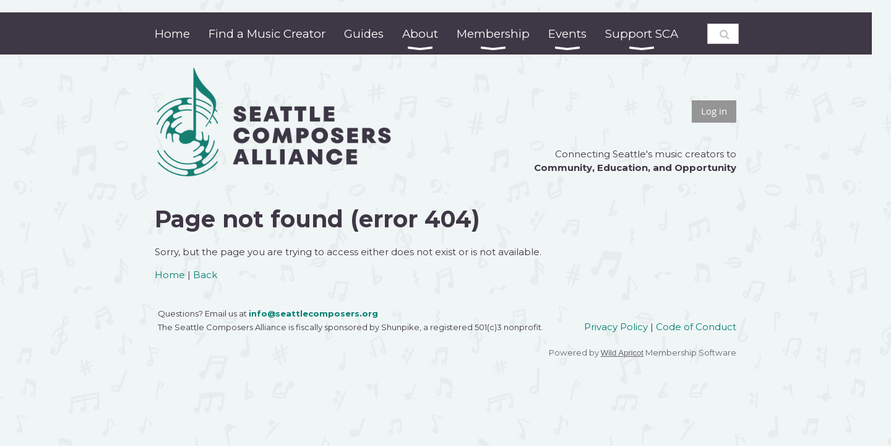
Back (205, 275)
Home (170, 275)
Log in (714, 111)
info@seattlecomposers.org (313, 313)
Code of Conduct (696, 327)
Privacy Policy (616, 327)
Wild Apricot (622, 352)
